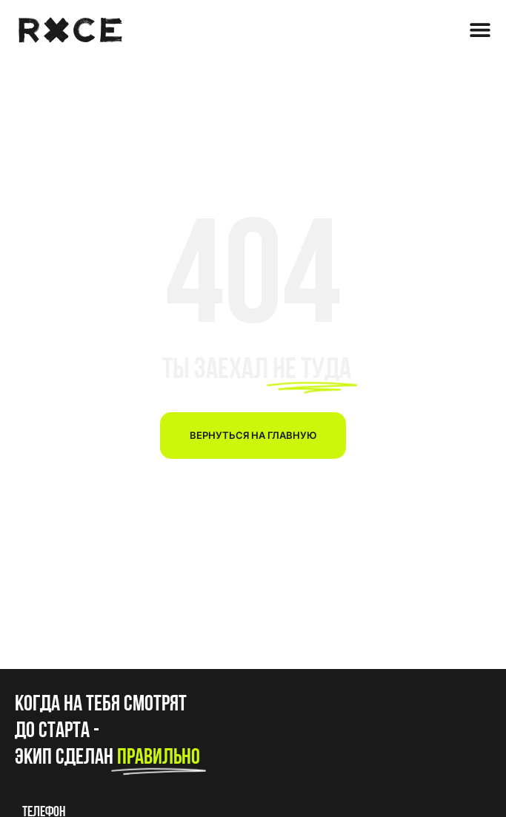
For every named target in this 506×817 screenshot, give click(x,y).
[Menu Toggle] (480, 30)
